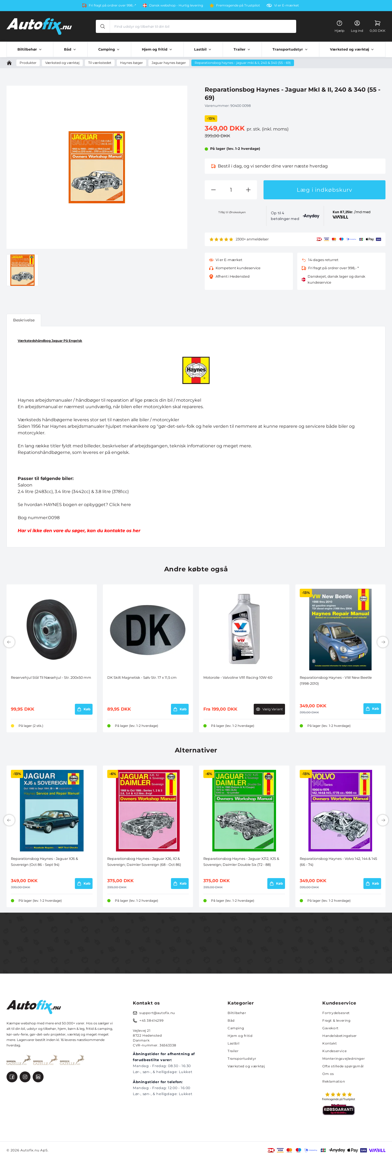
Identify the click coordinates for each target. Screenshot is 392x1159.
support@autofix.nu (157, 1013)
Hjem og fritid (240, 1036)
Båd (231, 1020)
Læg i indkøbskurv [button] (324, 190)
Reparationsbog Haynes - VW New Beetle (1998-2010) (336, 680)
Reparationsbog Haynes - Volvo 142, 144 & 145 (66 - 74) (338, 862)
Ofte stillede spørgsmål (343, 1066)
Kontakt (329, 1043)
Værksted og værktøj (246, 1066)
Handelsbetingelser (339, 1036)
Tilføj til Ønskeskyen (232, 212)
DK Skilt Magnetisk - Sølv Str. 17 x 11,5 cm (142, 677)
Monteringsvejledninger (343, 1058)
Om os (328, 1074)
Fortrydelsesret (336, 1013)
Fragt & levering (336, 1020)
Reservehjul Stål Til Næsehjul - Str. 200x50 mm (51, 677)
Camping (236, 1028)
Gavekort (330, 1028)
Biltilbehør (237, 1013)
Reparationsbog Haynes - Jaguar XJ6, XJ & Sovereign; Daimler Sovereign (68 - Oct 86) (144, 862)
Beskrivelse (24, 320)
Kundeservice (334, 1051)
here (126, 504)
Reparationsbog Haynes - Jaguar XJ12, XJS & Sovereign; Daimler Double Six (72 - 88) (241, 862)
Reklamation (333, 1081)
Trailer (233, 1051)
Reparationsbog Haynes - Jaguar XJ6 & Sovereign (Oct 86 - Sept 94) (44, 862)
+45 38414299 (151, 1020)
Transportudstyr (242, 1058)
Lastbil (233, 1043)
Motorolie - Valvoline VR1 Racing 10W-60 (237, 677)
